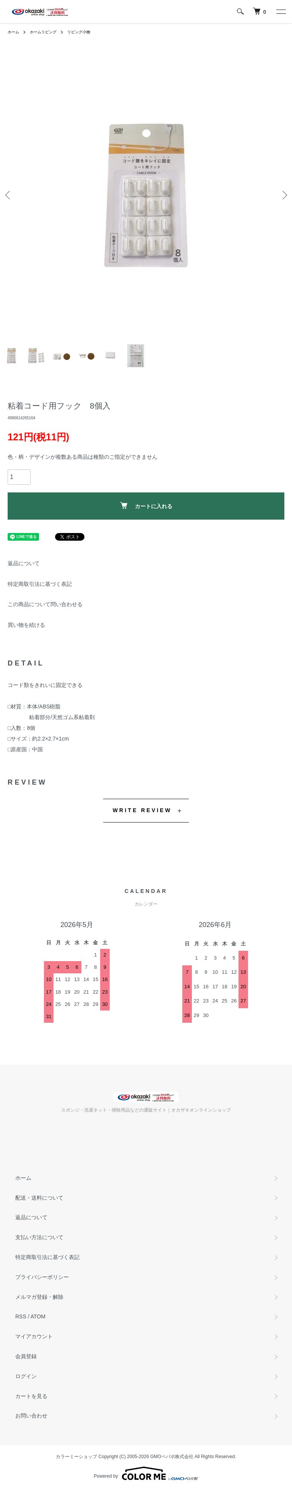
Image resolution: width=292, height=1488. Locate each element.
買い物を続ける (26, 625)
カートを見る (31, 1396)
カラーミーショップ (76, 1456)
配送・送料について (39, 1198)
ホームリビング (43, 32)
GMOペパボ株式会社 (171, 1456)
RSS (20, 1316)
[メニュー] (280, 11)
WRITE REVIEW (142, 810)
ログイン (26, 1376)
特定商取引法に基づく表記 (40, 584)
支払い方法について (39, 1237)
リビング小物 (78, 32)
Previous (8, 195)
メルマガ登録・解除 (39, 1297)
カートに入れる (146, 505)
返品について (24, 563)
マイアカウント (34, 1336)
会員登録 (26, 1356)
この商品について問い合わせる (45, 604)
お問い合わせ (31, 1416)
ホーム (13, 32)
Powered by (146, 1473)
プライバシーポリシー (42, 1277)
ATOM (38, 1316)
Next (283, 195)
